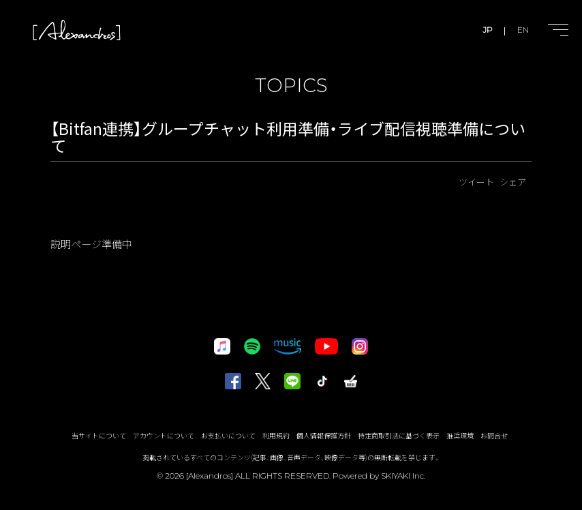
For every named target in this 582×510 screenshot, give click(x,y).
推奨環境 (460, 435)
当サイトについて (99, 435)
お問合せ (494, 435)
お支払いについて (228, 435)
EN (523, 30)
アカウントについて (163, 435)
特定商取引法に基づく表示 (399, 435)
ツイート (476, 181)
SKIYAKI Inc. (403, 475)
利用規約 (276, 435)
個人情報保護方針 (323, 435)
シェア (513, 181)
